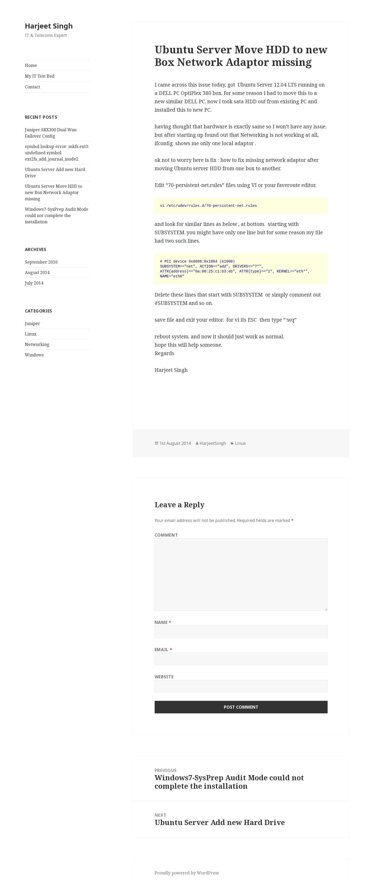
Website (164, 677)
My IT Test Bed (40, 76)
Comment (166, 535)
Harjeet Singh (49, 26)
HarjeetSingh (213, 443)
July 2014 (34, 283)
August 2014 (37, 272)
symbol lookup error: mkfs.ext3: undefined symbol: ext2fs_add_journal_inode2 (57, 153)
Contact (32, 87)
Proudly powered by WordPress (187, 873)
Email (163, 649)
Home (31, 65)
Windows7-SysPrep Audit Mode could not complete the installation (56, 215)
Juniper (32, 323)
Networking (37, 344)
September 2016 (41, 262)
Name (163, 622)
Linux (30, 334)
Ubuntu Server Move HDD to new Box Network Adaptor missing (53, 192)
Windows (34, 355)
